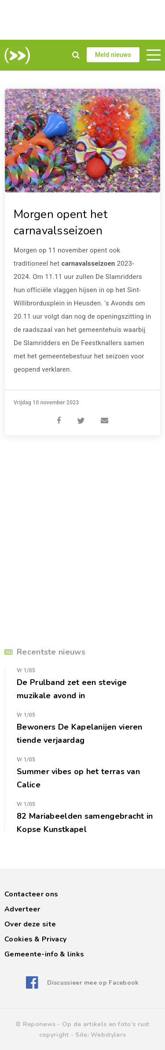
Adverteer (22, 909)
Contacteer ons (31, 894)
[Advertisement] (82, 20)
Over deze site (30, 924)
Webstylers (108, 1035)
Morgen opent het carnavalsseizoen (60, 222)
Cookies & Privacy (35, 939)
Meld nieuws (113, 54)
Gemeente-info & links (44, 954)
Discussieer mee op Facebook (93, 982)
